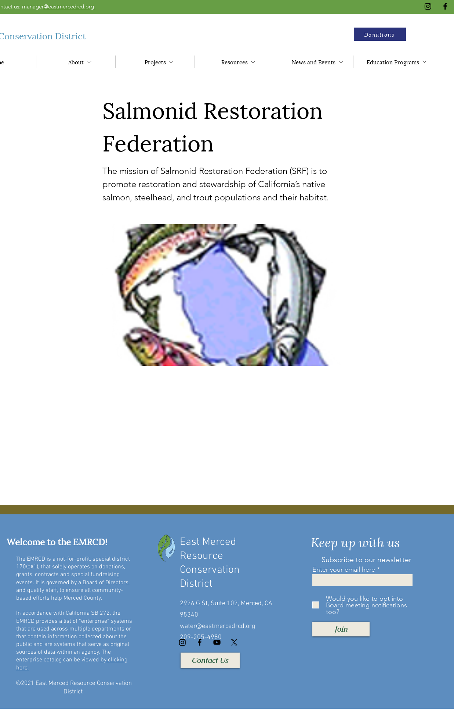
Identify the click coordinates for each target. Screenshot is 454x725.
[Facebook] (445, 6)
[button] (380, 34)
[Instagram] (428, 6)
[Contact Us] (210, 660)
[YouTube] (217, 642)
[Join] (341, 629)
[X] (234, 642)
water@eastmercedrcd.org (217, 626)
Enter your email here (343, 569)
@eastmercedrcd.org (69, 6)
